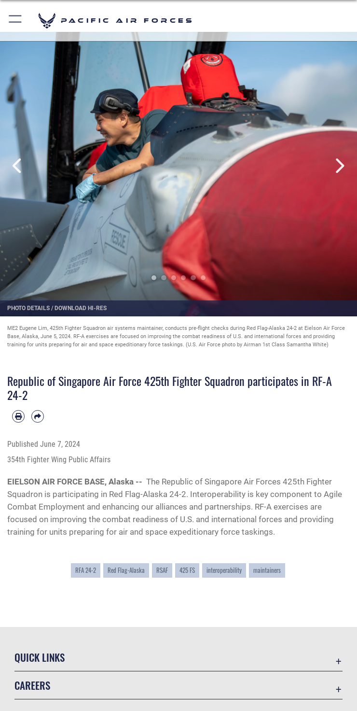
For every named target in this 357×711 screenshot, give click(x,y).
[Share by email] (37, 416)
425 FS (187, 570)
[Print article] (18, 416)
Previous (18, 165)
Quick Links (39, 657)
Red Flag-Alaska (126, 570)
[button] (15, 20)
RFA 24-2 (85, 570)
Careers (32, 685)
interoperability (224, 570)
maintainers (267, 570)
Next (339, 165)
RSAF (162, 570)
